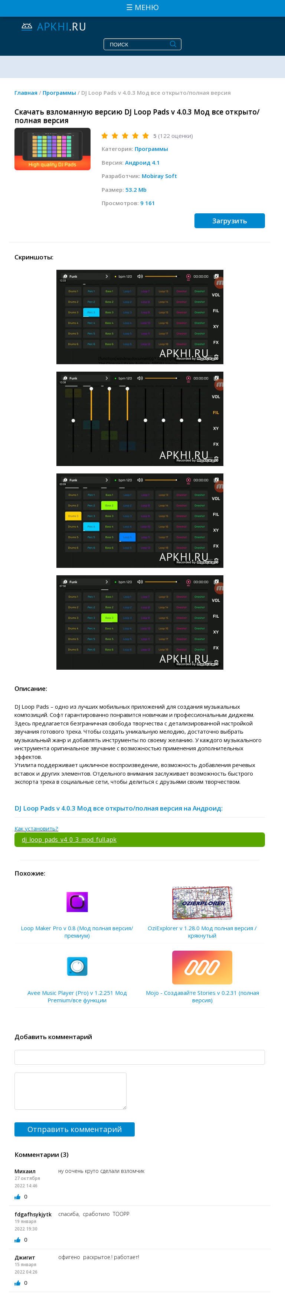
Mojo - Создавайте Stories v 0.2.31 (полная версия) (202, 996)
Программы (151, 148)
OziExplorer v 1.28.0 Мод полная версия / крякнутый (202, 931)
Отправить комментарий (74, 1129)
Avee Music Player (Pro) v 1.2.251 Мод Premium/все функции (77, 996)
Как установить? (36, 828)
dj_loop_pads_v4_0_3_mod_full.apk (69, 839)
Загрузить (229, 220)
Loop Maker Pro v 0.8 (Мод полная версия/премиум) (77, 931)
